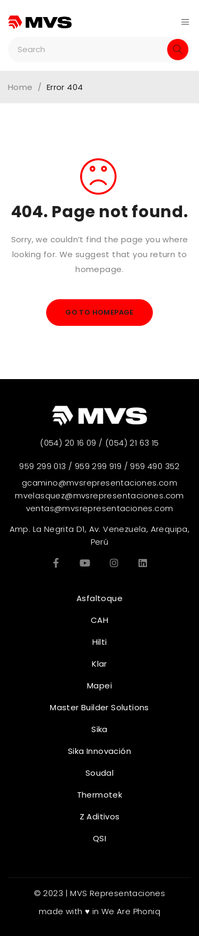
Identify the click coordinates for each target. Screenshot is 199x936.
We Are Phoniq (130, 911)
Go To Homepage (99, 312)
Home (20, 87)
